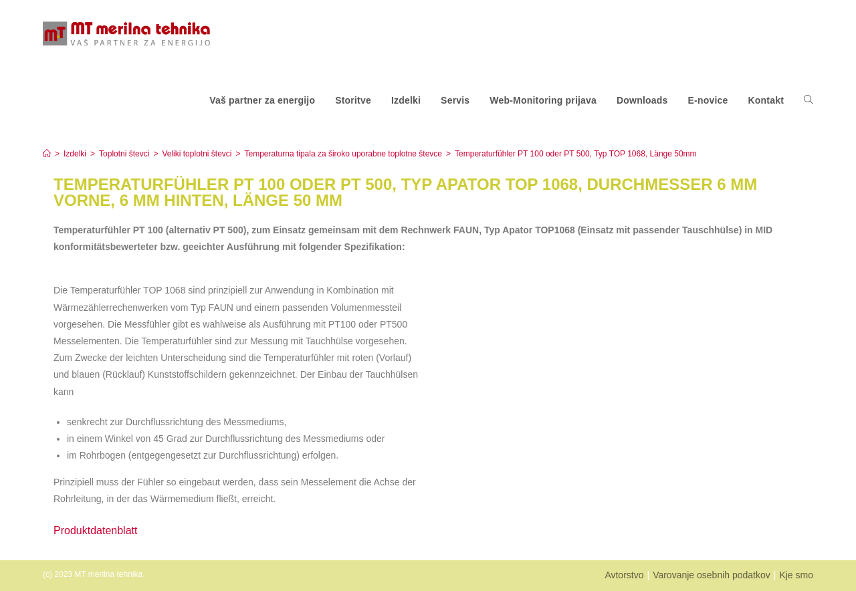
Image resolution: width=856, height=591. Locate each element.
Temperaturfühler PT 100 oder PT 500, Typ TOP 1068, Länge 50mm (576, 153)
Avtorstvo (624, 575)
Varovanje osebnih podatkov (711, 575)
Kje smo (796, 575)
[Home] (47, 153)
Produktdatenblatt (95, 530)
